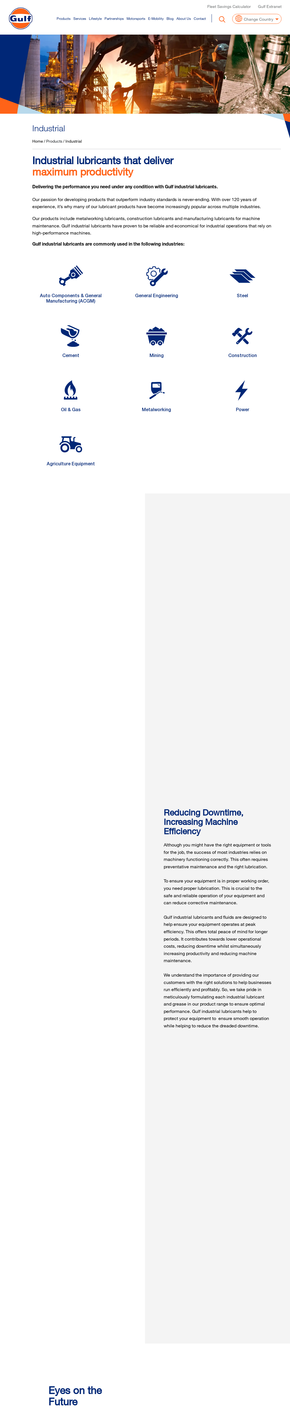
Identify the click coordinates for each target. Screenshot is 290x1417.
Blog (170, 17)
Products (64, 17)
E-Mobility (156, 17)
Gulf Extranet (270, 5)
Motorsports (136, 17)
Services (79, 17)
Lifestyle (95, 17)
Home (37, 141)
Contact (200, 17)
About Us (183, 17)
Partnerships (114, 17)
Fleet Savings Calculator (229, 5)
